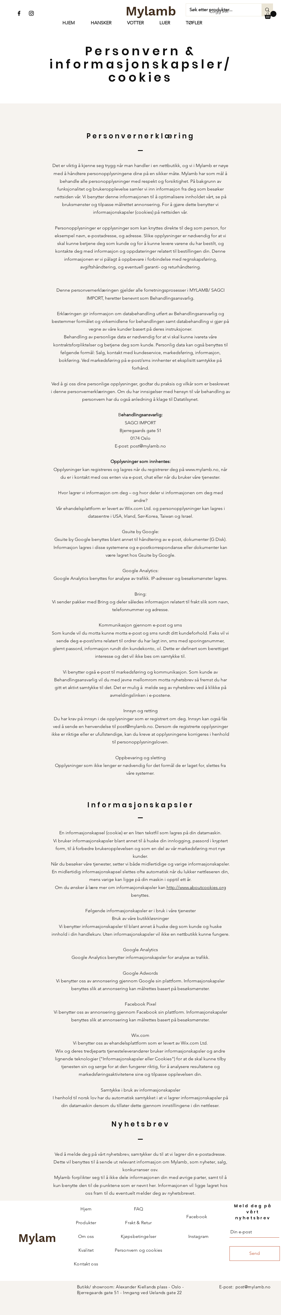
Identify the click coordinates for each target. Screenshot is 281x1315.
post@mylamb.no (148, 446)
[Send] (254, 1253)
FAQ (138, 1209)
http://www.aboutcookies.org (196, 887)
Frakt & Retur (138, 1222)
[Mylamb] (151, 10)
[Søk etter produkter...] (267, 10)
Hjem (86, 1209)
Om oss (86, 1236)
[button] (270, 15)
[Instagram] (31, 13)
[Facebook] (19, 13)
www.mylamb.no (202, 469)
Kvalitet (86, 1250)
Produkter (86, 1222)
